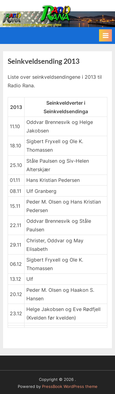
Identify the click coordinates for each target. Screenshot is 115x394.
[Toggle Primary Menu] (105, 35)
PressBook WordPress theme (70, 386)
